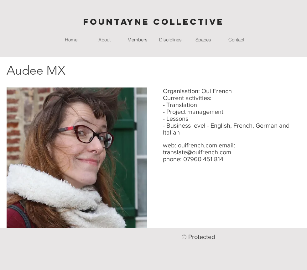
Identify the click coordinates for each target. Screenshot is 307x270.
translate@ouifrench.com (197, 152)
